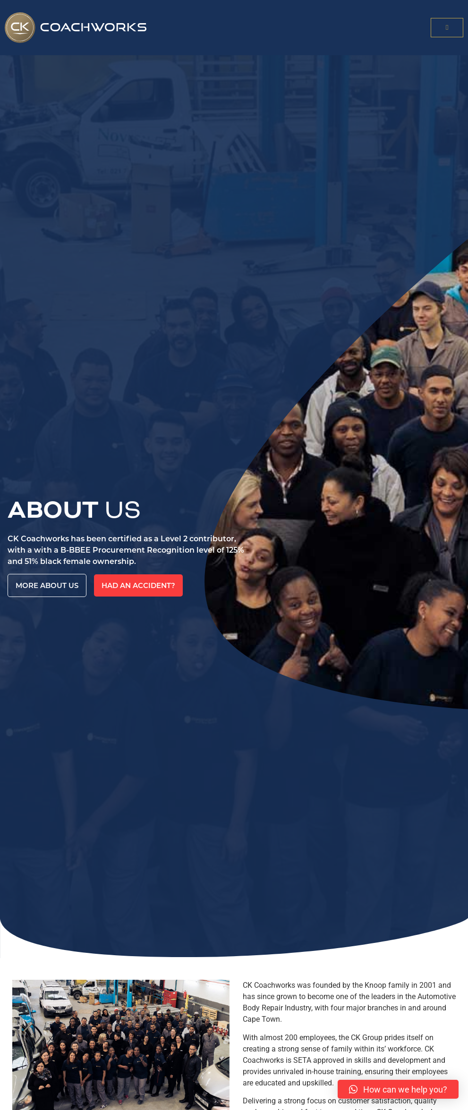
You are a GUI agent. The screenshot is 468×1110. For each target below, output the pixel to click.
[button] (447, 27)
